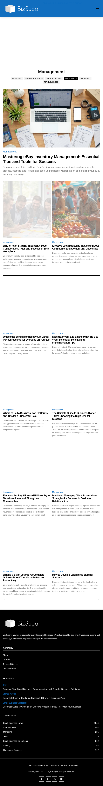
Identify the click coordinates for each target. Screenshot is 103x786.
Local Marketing (54, 78)
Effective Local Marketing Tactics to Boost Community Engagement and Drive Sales (75, 247)
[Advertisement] (51, 38)
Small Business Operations (15, 703)
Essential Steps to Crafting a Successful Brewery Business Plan (34, 698)
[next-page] (97, 601)
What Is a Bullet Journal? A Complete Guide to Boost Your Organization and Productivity (24, 577)
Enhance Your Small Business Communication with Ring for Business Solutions (41, 689)
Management (71, 78)
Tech (5, 685)
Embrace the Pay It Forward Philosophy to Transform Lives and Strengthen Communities (26, 498)
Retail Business (51, 82)
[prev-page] (5, 601)
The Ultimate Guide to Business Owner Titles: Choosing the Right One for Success (73, 416)
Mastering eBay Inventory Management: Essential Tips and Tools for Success (51, 159)
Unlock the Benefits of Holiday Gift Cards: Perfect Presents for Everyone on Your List (26, 338)
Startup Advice (9, 694)
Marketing (85, 78)
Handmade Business (34, 78)
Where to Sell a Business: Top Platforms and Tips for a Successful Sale (25, 414)
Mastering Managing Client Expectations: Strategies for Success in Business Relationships (75, 498)
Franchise (17, 78)
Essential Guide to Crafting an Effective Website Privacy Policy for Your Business (42, 706)
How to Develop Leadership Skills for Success (72, 576)
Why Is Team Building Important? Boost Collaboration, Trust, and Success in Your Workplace (26, 248)
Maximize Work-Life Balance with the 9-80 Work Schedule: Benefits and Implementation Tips (75, 339)
